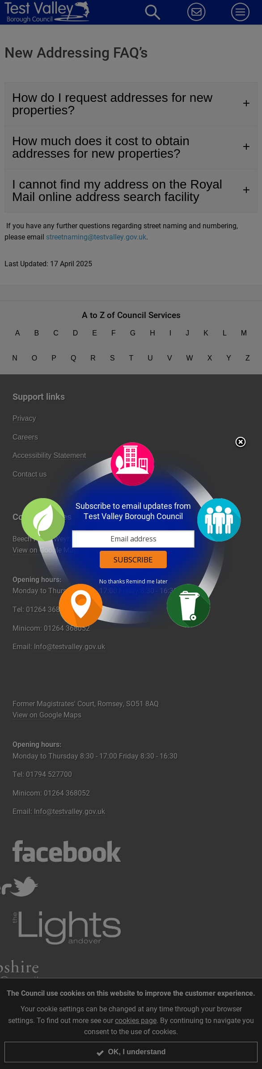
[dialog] (131, 534)
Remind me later (147, 581)
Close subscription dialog (240, 442)
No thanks (112, 581)
